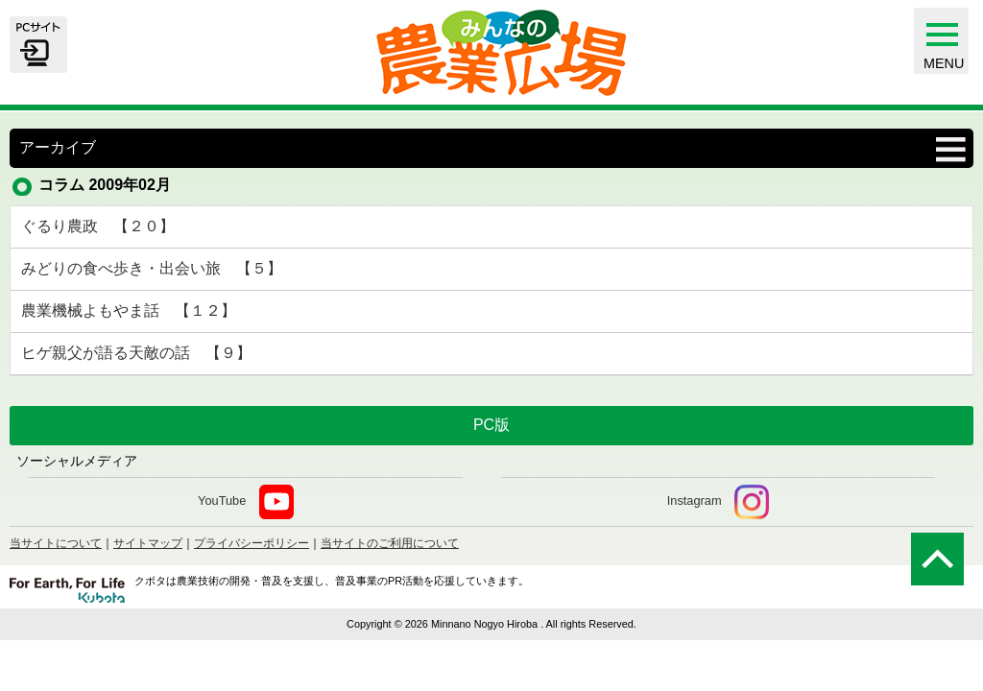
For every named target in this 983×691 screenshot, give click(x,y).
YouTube (246, 502)
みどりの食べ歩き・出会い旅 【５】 (151, 268)
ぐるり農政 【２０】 (98, 226)
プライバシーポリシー (251, 543)
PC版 (491, 425)
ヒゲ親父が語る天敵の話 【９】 (136, 353)
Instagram (718, 502)
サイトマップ (147, 543)
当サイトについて (56, 543)
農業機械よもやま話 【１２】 (128, 310)
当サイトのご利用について (390, 543)
